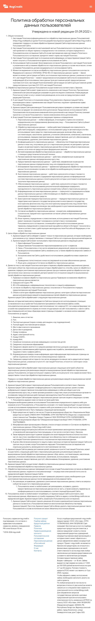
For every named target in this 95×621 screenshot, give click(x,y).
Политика (38, 528)
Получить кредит (41, 518)
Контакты (38, 551)
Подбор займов (40, 521)
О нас (36, 548)
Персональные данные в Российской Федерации (43, 543)
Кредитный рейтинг (42, 523)
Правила (37, 526)
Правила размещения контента (42, 532)
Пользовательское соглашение (41, 537)
